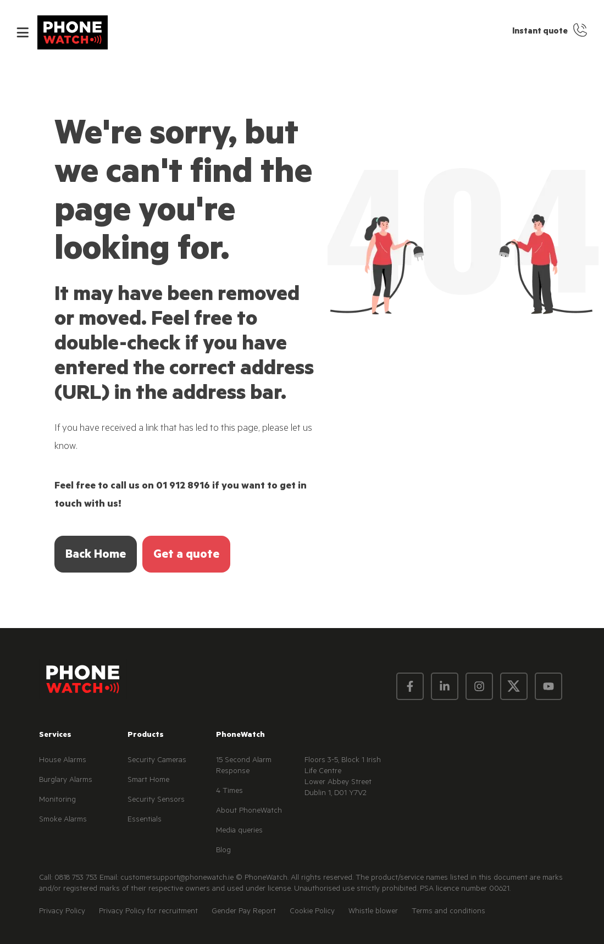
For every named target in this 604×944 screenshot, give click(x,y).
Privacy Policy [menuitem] (62, 912)
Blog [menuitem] (223, 851)
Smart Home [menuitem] (148, 780)
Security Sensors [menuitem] (156, 800)
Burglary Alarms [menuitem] (65, 780)
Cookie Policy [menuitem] (312, 912)
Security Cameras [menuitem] (157, 761)
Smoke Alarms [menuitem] (63, 820)
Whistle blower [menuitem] (373, 912)
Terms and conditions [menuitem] (448, 912)
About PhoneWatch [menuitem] (249, 811)
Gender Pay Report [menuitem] (244, 912)
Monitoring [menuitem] (57, 800)
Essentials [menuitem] (145, 820)
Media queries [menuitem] (239, 831)
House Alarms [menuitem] (62, 761)
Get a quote (186, 555)
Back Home (95, 555)
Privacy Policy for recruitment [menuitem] (148, 912)
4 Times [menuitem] (229, 791)
